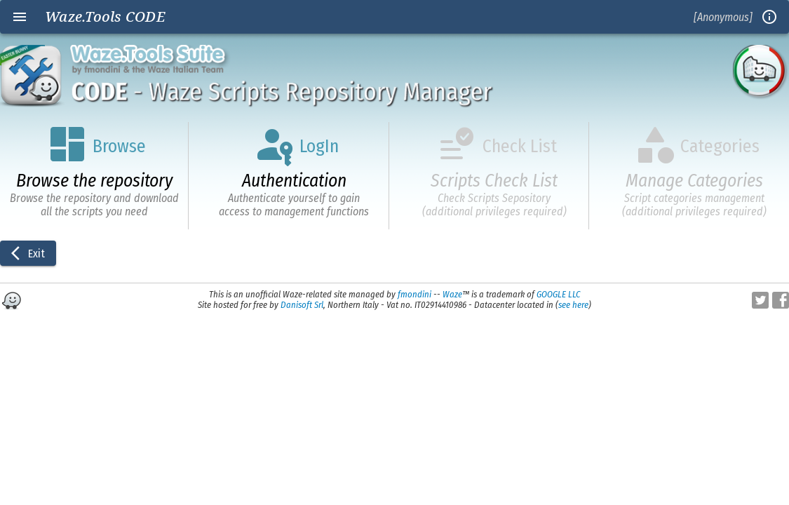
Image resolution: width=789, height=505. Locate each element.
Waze (452, 294)
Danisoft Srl (302, 304)
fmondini (414, 294)
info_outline (769, 16)
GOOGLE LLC (558, 294)
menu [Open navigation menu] (19, 16)
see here (573, 304)
